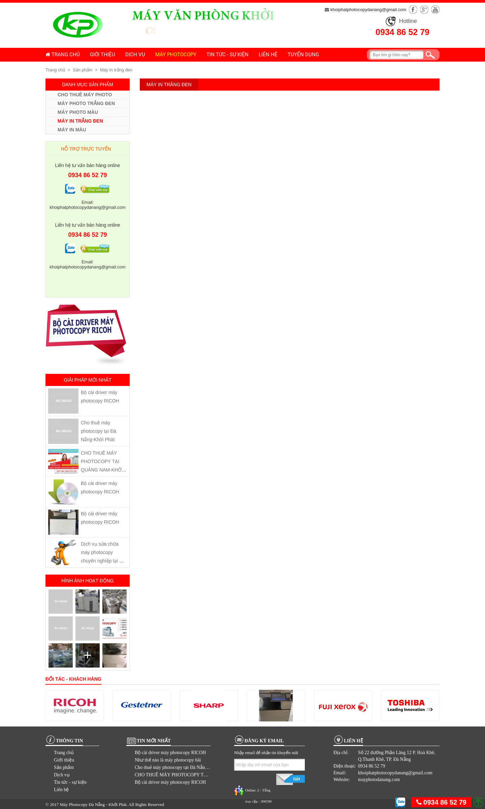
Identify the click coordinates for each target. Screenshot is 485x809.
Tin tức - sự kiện (227, 55)
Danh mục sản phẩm (87, 84)
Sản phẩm (83, 69)
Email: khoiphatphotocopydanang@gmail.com (88, 205)
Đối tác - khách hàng (73, 679)
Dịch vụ (135, 55)
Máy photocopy (175, 55)
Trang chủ (62, 55)
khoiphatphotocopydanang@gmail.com (365, 9)
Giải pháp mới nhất (87, 380)
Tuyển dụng (303, 55)
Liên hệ (268, 55)
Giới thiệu (102, 55)
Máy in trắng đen (116, 69)
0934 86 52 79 (402, 32)
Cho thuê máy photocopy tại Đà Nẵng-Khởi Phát (98, 431)
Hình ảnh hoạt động (87, 580)
